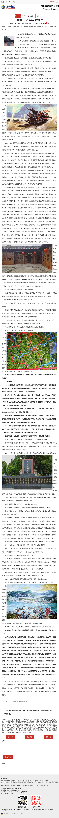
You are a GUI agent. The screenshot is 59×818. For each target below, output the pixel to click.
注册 (2, 2)
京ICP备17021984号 (23, 809)
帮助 (13, 2)
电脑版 (52, 2)
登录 (6, 2)
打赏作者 (48, 737)
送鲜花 (29, 737)
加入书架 (18, 16)
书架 (10, 2)
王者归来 (18, 23)
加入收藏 (10, 737)
